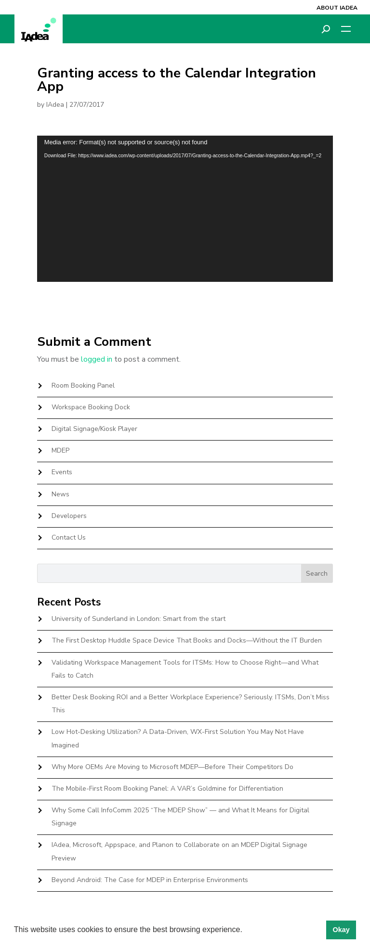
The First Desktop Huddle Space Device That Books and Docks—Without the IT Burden (187, 640)
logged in (96, 359)
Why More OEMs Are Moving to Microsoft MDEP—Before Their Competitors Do (172, 766)
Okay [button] (340, 930)
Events (62, 472)
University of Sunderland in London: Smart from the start (138, 618)
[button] (245, 930)
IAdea (55, 104)
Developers (69, 515)
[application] (185, 208)
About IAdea (337, 8)
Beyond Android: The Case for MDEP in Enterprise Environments (150, 879)
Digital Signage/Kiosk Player (94, 428)
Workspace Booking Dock (91, 407)
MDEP (60, 450)
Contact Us (69, 537)
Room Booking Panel (83, 385)
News (60, 494)
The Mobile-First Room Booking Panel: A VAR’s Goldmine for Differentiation (167, 788)
